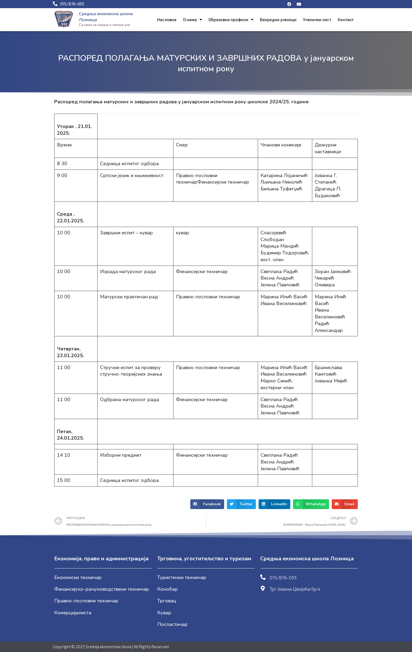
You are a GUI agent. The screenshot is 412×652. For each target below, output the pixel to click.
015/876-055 (283, 577)
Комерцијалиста (72, 612)
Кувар (164, 612)
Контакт (345, 19)
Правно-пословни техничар (86, 600)
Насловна (166, 19)
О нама (192, 19)
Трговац (166, 600)
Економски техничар (78, 577)
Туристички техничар (181, 577)
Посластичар (172, 624)
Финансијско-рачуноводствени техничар (101, 589)
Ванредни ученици (278, 19)
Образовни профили (230, 19)
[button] (207, 504)
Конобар (167, 589)
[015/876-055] (263, 577)
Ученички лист (317, 19)
